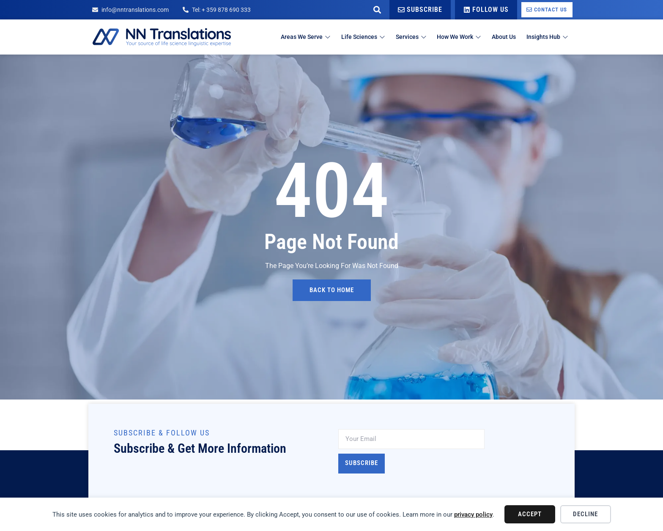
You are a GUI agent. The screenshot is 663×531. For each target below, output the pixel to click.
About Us (498, 37)
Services (394, 37)
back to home (331, 290)
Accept (530, 514)
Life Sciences (342, 37)
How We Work (448, 37)
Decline (585, 514)
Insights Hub (546, 37)
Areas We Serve (280, 37)
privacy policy (473, 514)
